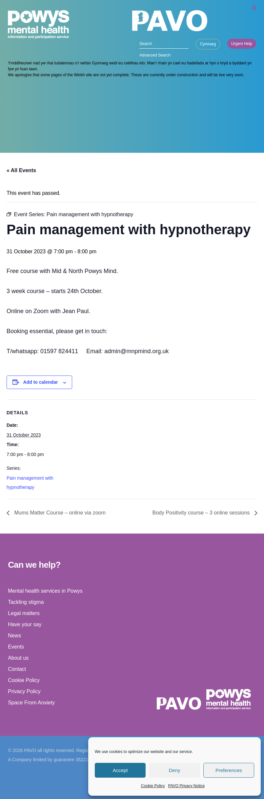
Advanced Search (155, 55)
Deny (174, 770)
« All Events (21, 170)
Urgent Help (241, 43)
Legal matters (24, 613)
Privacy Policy (24, 691)
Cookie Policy (153, 786)
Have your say (24, 624)
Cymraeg (208, 44)
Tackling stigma (26, 602)
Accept (120, 770)
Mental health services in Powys (45, 591)
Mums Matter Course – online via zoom (59, 512)
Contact (17, 669)
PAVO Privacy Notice (186, 786)
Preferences (228, 770)
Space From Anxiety (31, 702)
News (14, 635)
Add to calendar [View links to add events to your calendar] (40, 382)
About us (18, 658)
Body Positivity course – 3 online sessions (201, 512)
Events (16, 647)
